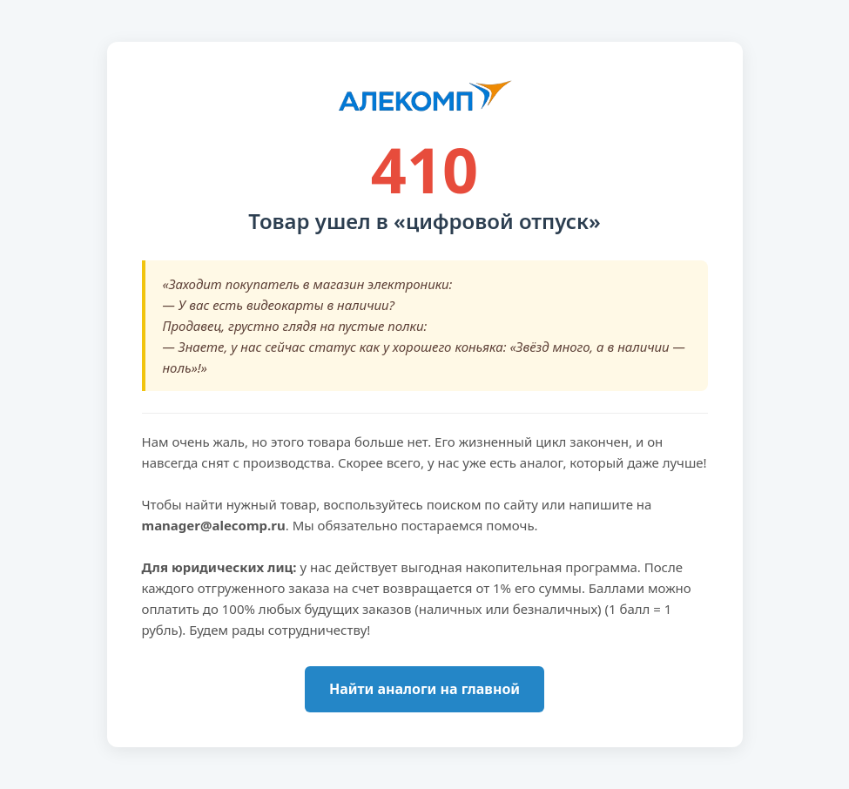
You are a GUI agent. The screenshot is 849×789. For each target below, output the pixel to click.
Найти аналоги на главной (424, 688)
